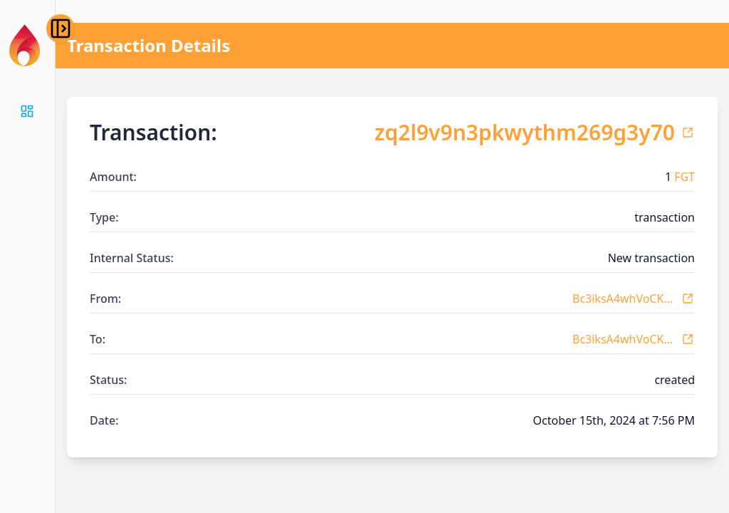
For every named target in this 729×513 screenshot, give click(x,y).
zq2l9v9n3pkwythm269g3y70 (524, 132)
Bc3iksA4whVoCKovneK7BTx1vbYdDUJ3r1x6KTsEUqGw (623, 298)
